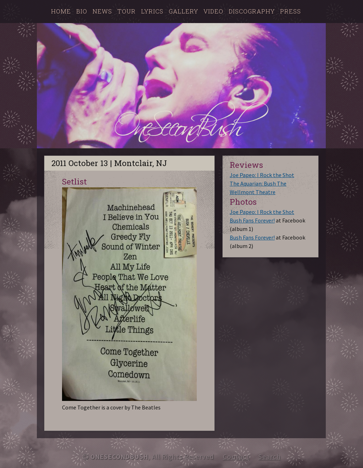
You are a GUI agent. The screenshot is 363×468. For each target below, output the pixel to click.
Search (269, 456)
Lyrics (152, 11)
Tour (126, 11)
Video (213, 11)
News (102, 11)
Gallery (183, 11)
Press (290, 11)
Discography (252, 11)
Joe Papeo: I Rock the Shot (262, 174)
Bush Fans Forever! (252, 220)
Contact (236, 456)
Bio (81, 11)
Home (61, 11)
